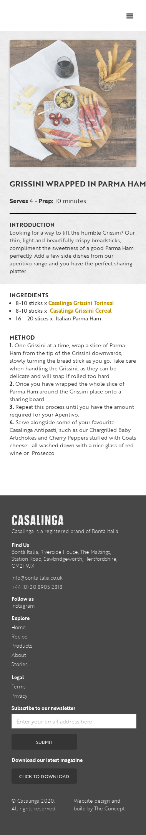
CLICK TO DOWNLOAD (44, 776)
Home (19, 627)
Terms (19, 686)
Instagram (23, 606)
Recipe (20, 636)
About (19, 655)
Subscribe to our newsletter (43, 708)
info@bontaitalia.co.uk (37, 578)
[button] (130, 16)
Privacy (19, 696)
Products (22, 646)
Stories (20, 664)
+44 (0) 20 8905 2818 (37, 587)
